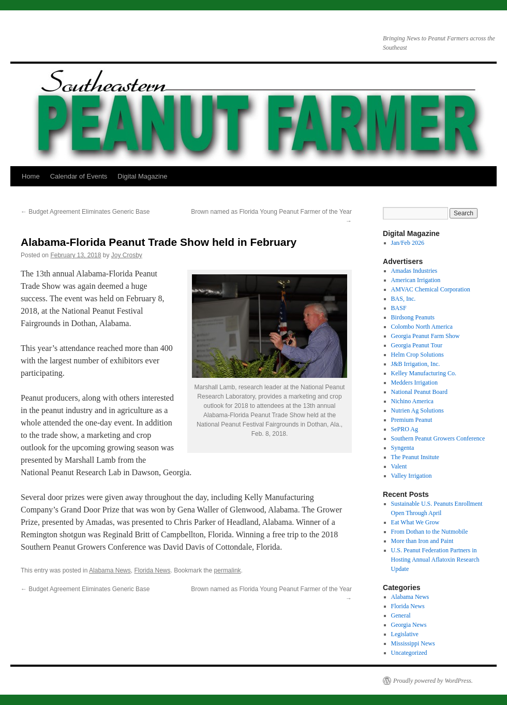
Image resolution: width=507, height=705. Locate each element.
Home (31, 176)
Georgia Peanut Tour (416, 345)
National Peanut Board (419, 391)
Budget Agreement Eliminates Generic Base (85, 211)
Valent (399, 466)
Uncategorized (409, 652)
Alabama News (110, 570)
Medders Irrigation (414, 382)
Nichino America (412, 401)
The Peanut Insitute (415, 457)
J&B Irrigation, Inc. (415, 364)
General (401, 615)
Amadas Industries (414, 270)
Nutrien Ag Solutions (417, 410)
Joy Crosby (126, 255)
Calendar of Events (79, 176)
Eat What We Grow (415, 522)
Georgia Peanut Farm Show (425, 336)
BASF (399, 308)
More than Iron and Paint (422, 541)
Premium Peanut (412, 419)
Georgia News (409, 624)
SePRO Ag (404, 429)
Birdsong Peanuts (413, 317)
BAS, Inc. (403, 298)
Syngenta (402, 447)
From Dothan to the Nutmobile (429, 531)
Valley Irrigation (411, 475)
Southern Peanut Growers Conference (438, 438)
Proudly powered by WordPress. (433, 680)
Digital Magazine (142, 176)
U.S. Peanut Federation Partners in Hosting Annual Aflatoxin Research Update (435, 559)
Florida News (152, 570)
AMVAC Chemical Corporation (430, 289)
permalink (227, 570)
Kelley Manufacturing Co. (423, 373)
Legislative (405, 634)
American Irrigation (416, 280)
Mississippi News (413, 643)
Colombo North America (422, 326)
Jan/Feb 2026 (407, 242)
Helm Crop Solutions (417, 354)
